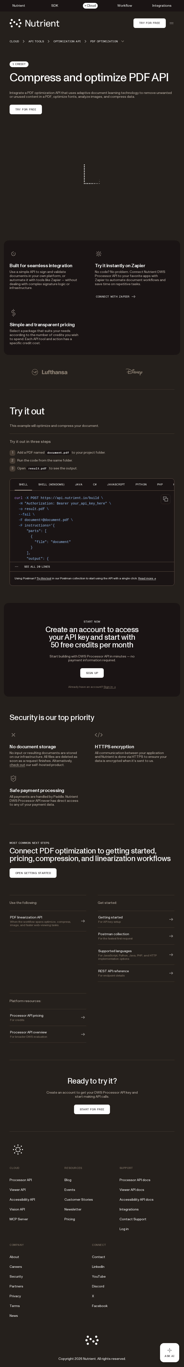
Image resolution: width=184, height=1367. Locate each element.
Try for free (149, 23)
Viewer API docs (132, 1190)
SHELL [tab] (23, 484)
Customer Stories (78, 1199)
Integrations (129, 1209)
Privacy (15, 1296)
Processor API (21, 1180)
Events (69, 1190)
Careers (16, 1266)
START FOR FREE (92, 1109)
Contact (98, 1257)
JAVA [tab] (78, 484)
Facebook (100, 1306)
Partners (16, 1286)
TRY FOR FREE (25, 109)
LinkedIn (98, 1266)
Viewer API (18, 1190)
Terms (15, 1306)
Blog (67, 1180)
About (14, 1257)
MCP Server (19, 1219)
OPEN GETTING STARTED (33, 873)
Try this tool (44, 578)
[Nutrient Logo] (34, 23)
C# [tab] (95, 484)
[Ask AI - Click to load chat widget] (169, 1352)
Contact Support (133, 1219)
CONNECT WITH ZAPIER (116, 296)
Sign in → (110, 687)
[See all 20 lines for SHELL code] (37, 567)
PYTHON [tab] (141, 484)
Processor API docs (135, 1180)
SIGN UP (92, 673)
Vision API (17, 1209)
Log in (124, 1229)
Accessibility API (22, 1199)
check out (17, 765)
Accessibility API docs (137, 1199)
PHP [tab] (160, 484)
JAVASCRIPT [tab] (116, 484)
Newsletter (72, 1209)
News (14, 1315)
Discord (98, 1286)
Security (16, 1276)
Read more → (147, 578)
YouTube (99, 1276)
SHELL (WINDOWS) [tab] (51, 484)
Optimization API (67, 41)
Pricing (69, 1219)
